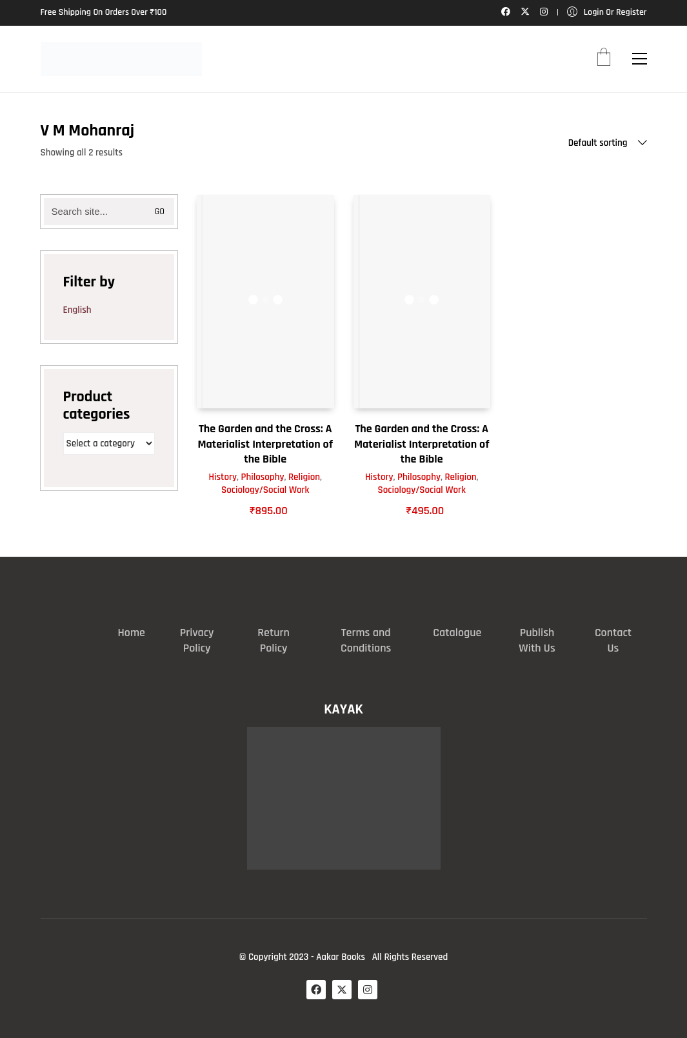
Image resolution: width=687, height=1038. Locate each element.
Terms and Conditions (366, 640)
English (77, 310)
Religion (304, 477)
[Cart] (604, 59)
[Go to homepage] (121, 59)
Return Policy (273, 640)
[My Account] (607, 12)
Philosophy (262, 477)
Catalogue (457, 632)
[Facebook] (316, 989)
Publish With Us (537, 640)
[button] (639, 59)
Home (131, 632)
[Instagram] (367, 989)
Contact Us (613, 640)
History (222, 477)
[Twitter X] (342, 989)
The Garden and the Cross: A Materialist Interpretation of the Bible (265, 443)
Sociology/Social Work (265, 490)
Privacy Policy (197, 640)
